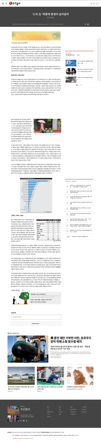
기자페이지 (73, 414)
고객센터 (34, 432)
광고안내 (84, 412)
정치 (48, 407)
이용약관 (38, 432)
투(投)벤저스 (70, 55)
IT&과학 (61, 412)
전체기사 (49, 416)
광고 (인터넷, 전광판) (22, 432)
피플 (60, 414)
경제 (60, 407)
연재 (71, 407)
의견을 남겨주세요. (17, 317)
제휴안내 (29, 432)
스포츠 (48, 414)
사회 (48, 409)
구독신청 (84, 409)
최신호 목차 (73, 409)
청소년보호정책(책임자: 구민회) (57, 432)
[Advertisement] (32, 107)
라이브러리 (73, 412)
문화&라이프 (50, 412)
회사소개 (14, 432)
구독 (23, 290)
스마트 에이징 (15, 290)
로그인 (97, 3)
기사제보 (84, 407)
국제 (60, 409)
